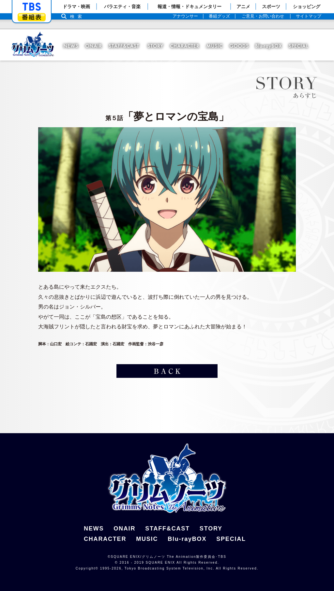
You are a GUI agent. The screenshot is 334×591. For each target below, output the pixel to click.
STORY (156, 46)
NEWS (71, 46)
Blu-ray (269, 46)
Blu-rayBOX (187, 539)
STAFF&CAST (167, 528)
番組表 (32, 17)
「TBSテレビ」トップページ (31, 7)
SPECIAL (297, 46)
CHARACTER (186, 46)
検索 (77, 16)
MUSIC (216, 46)
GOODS (241, 46)
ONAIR (94, 46)
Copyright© (87, 568)
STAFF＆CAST (126, 46)
